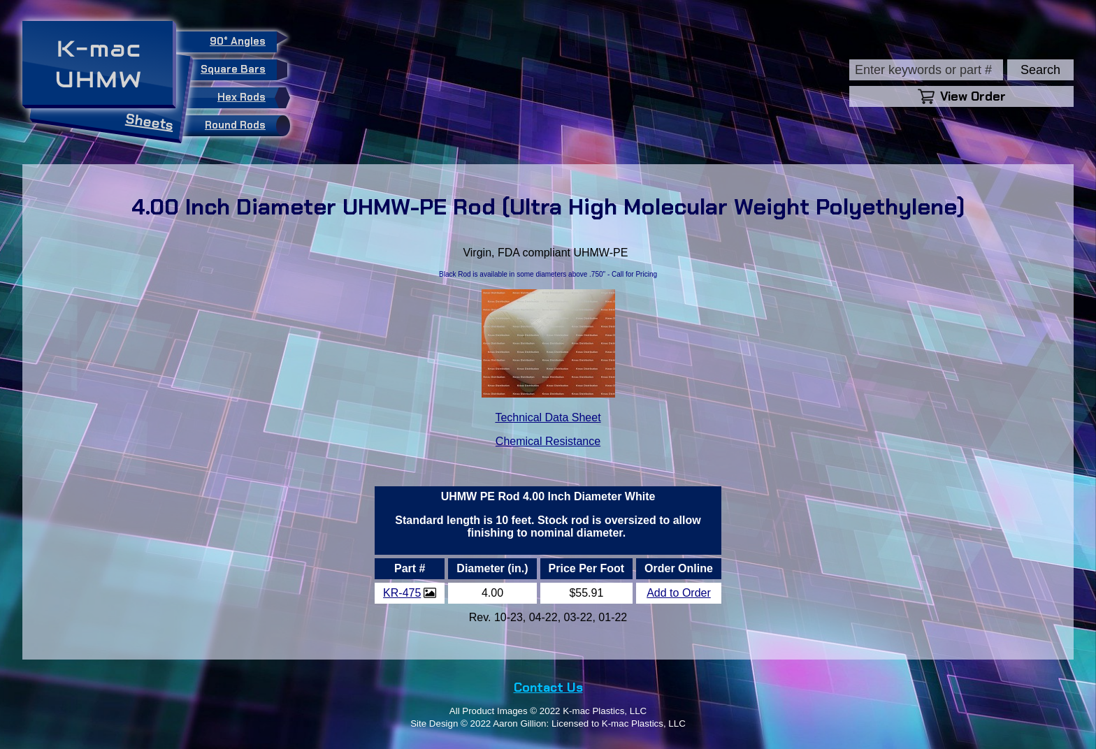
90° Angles (243, 39)
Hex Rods (250, 97)
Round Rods (244, 125)
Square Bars (239, 69)
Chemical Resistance (548, 441)
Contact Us (548, 687)
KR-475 (402, 593)
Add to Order (679, 593)
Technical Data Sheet (547, 417)
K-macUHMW (99, 64)
